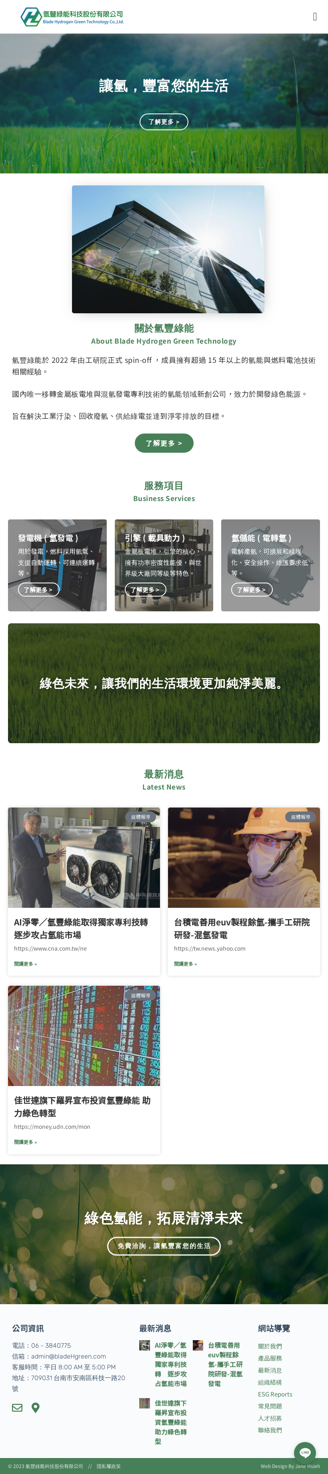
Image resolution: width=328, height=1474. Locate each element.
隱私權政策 (109, 1465)
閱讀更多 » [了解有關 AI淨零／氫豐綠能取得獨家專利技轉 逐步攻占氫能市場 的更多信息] (25, 963)
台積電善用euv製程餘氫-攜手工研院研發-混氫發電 (225, 1364)
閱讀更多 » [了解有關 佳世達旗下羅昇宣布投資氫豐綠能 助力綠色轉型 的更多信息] (25, 1141)
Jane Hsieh (307, 1465)
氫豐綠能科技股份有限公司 (54, 1465)
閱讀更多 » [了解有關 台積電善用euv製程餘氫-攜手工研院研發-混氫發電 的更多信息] (185, 963)
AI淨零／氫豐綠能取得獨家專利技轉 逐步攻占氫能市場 (171, 1364)
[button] (315, 16)
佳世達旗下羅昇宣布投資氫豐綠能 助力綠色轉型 (171, 1422)
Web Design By (278, 1465)
